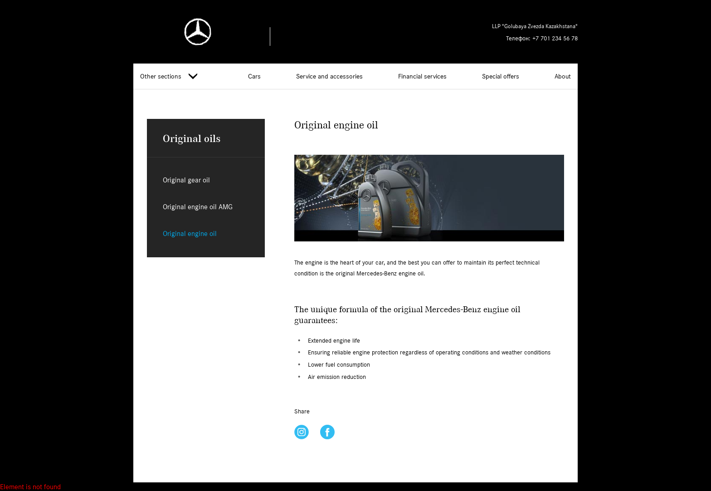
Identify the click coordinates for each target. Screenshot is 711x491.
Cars (254, 76)
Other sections (168, 76)
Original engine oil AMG (198, 206)
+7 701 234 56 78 (555, 38)
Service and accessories (329, 76)
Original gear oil (186, 180)
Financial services (422, 76)
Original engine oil (190, 233)
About (563, 76)
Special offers (500, 76)
